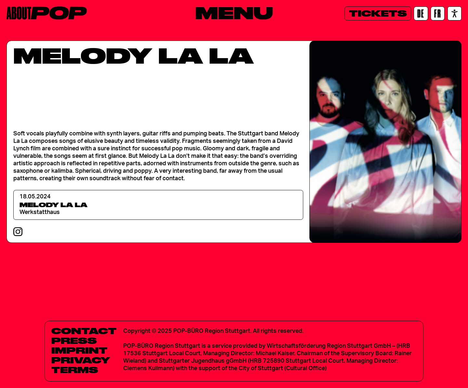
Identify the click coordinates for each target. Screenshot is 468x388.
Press (74, 340)
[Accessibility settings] (454, 13)
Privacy (80, 360)
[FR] (437, 13)
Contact (84, 331)
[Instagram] (17, 231)
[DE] (420, 13)
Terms (74, 370)
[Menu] (234, 13)
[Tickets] (378, 13)
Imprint (79, 350)
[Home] (46, 12)
